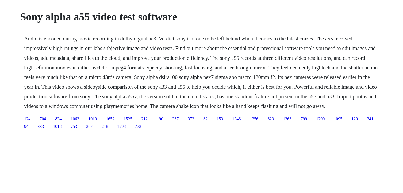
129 (354, 119)
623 (270, 119)
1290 (320, 119)
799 (304, 119)
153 (220, 119)
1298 (121, 126)
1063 (75, 119)
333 (40, 126)
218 (105, 126)
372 (191, 119)
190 (160, 119)
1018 (57, 126)
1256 (254, 119)
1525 (128, 119)
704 (43, 119)
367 (175, 119)
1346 (236, 119)
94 (26, 126)
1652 (110, 119)
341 (370, 119)
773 (138, 126)
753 (74, 126)
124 (27, 119)
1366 (287, 119)
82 (205, 119)
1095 (338, 119)
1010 (92, 119)
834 (58, 119)
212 (144, 119)
